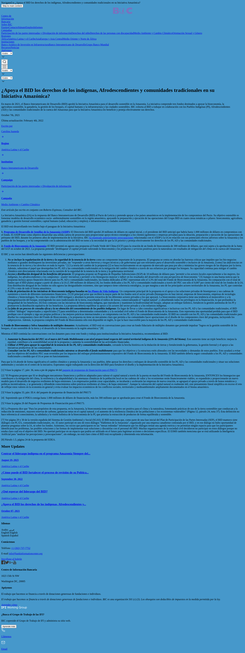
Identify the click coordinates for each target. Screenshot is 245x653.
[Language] (7, 53)
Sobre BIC (6, 24)
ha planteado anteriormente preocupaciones (111, 237)
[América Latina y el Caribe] (122, 143)
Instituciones (7, 41)
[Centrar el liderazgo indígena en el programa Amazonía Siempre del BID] (122, 460)
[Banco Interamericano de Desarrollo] (122, 161)
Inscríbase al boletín (11, 559)
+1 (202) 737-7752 (20, 548)
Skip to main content (12, 6)
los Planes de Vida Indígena (103, 291)
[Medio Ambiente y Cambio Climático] (122, 198)
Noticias (15, 47)
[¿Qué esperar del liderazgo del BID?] (122, 495)
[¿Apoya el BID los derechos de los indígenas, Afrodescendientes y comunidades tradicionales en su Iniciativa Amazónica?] (122, 511)
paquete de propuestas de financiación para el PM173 (89, 370)
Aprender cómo (9, 604)
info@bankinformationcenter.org (25, 553)
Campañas (6, 30)
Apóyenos (6, 50)
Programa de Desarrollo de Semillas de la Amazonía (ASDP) (36, 232)
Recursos (6, 47)
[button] (122, 62)
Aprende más (9, 626)
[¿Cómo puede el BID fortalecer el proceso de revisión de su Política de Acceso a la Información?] (122, 479)
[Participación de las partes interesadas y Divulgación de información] (122, 180)
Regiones (6, 36)
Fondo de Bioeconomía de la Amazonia (25, 246)
